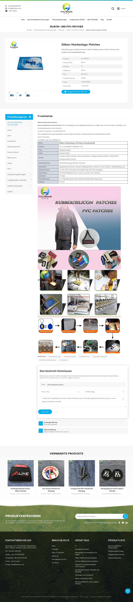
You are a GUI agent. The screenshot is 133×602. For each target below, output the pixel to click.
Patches (61, 30)
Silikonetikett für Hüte (84, 356)
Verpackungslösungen (59, 20)
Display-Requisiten (15, 186)
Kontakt (109, 20)
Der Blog (55, 563)
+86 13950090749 (14, 6)
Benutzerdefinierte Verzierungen (38, 20)
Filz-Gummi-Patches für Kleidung (51, 490)
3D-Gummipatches (63, 360)
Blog (102, 20)
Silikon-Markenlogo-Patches (55, 384)
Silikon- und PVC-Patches (75, 30)
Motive (9, 169)
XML (81, 597)
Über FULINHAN (92, 20)
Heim (23, 20)
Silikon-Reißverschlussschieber (86, 558)
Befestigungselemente (13, 146)
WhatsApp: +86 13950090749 (16, 558)
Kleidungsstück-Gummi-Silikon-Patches (112, 490)
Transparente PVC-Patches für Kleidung (81, 490)
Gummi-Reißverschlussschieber (86, 561)
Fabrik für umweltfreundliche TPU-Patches (85, 565)
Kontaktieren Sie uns (59, 559)
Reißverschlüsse (11, 157)
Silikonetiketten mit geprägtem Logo (47, 360)
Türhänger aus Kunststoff (84, 575)
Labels (9, 135)
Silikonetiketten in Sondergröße (100, 356)
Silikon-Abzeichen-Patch (84, 578)
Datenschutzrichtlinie (104, 597)
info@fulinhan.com (14, 8)
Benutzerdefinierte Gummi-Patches (50, 125)
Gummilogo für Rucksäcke (70, 356)
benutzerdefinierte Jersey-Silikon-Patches (87, 583)
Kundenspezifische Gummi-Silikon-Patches (20, 490)
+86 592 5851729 (14, 551)
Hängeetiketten (11, 141)
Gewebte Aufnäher (82, 549)
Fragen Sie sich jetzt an (76, 91)
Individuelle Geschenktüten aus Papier (86, 553)
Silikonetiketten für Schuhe (54, 356)
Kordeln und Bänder (12, 152)
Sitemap (92, 597)
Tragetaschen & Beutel (77, 20)
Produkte (55, 549)
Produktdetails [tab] (45, 116)
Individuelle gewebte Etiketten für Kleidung (87, 571)
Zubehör (9, 163)
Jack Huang (13, 11)
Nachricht (55, 556)
